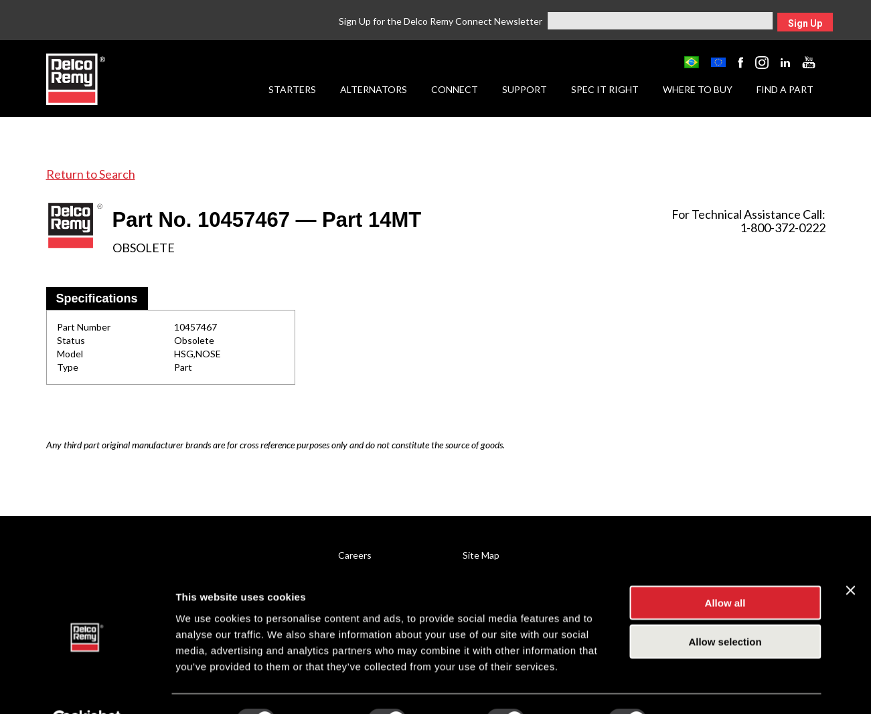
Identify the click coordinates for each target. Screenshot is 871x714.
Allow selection (724, 609)
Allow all (725, 569)
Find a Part (785, 89)
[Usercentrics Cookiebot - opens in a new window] (86, 688)
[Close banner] (850, 557)
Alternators (373, 89)
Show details (702, 687)
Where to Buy (697, 89)
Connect (454, 89)
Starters (292, 89)
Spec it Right (605, 89)
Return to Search (90, 174)
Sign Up (805, 23)
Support (524, 89)
